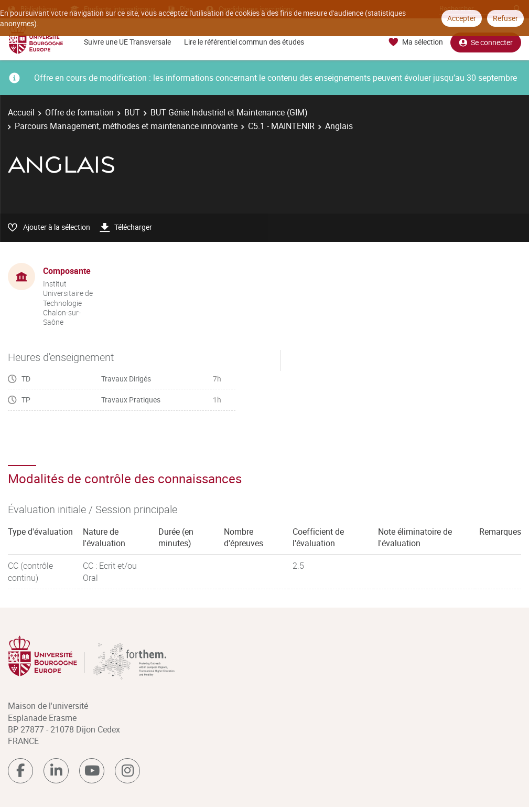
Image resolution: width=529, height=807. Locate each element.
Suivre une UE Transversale (127, 42)
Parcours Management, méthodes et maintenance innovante (126, 126)
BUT (132, 112)
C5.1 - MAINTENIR (281, 126)
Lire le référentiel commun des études (244, 42)
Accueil (21, 112)
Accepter (461, 18)
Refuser (505, 18)
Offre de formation (79, 112)
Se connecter (486, 42)
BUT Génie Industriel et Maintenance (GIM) (229, 112)
